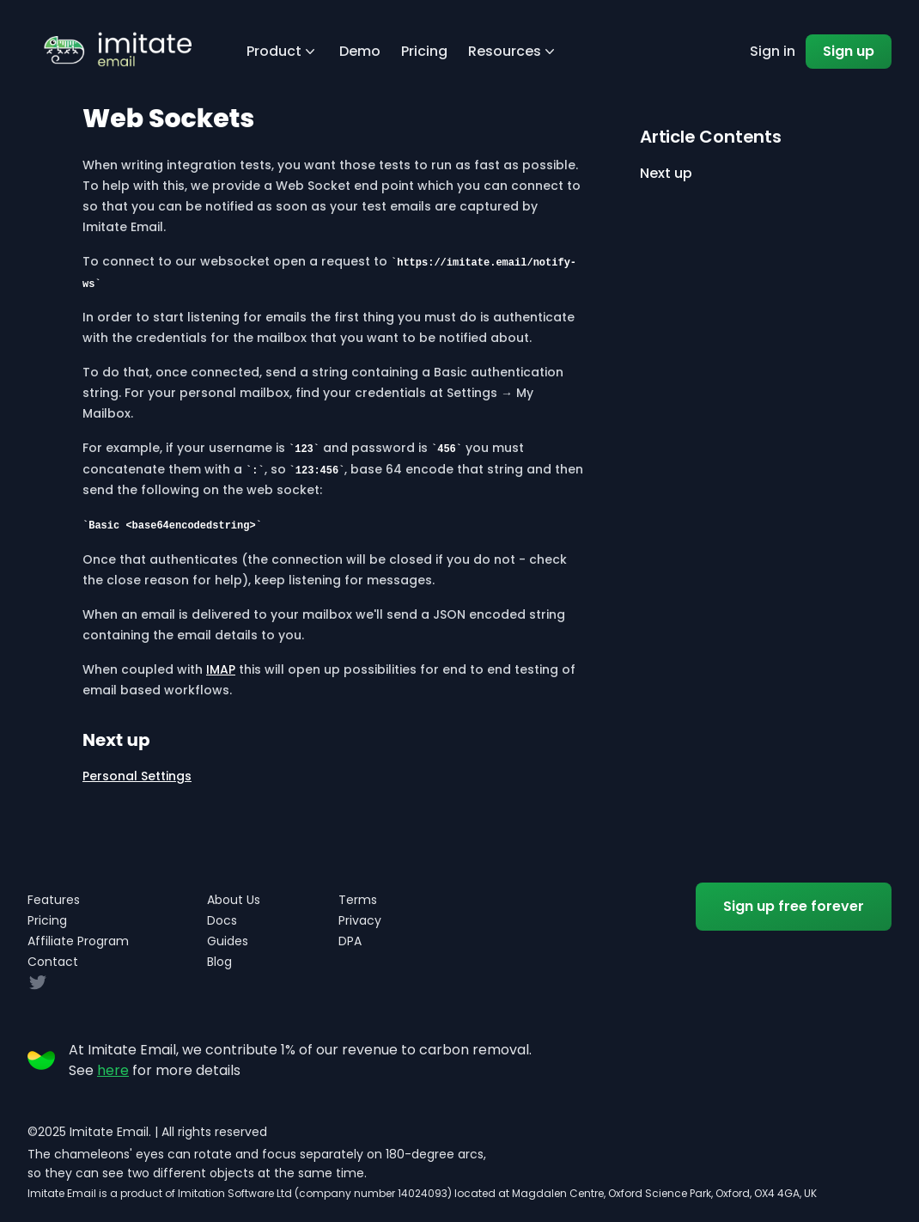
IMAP (220, 669)
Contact (52, 961)
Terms (357, 899)
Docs (222, 920)
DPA (350, 941)
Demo (359, 51)
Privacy (359, 920)
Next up (666, 173)
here (113, 1070)
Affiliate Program (78, 941)
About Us (233, 899)
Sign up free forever (793, 906)
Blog (219, 961)
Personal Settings (137, 776)
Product (282, 51)
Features (53, 899)
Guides (227, 941)
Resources (513, 51)
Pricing (424, 51)
